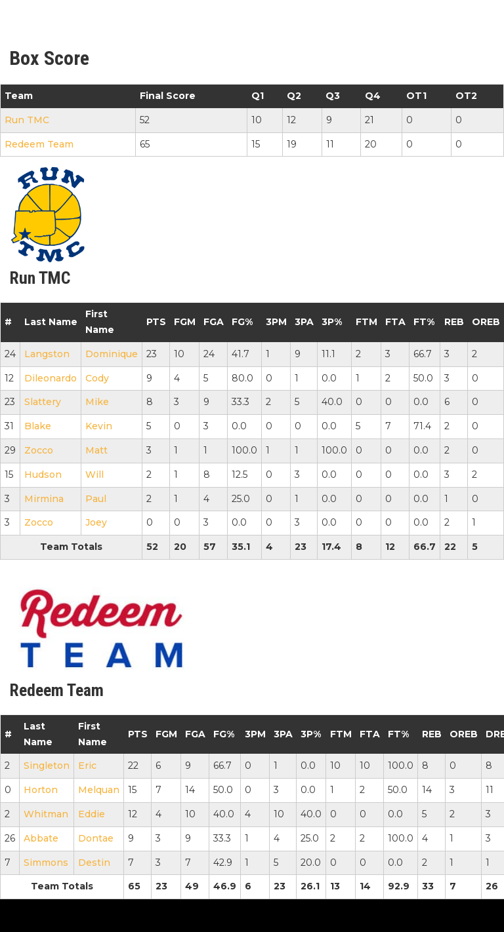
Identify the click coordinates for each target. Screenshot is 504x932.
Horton (41, 790)
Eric (87, 765)
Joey (96, 522)
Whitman (46, 814)
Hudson (43, 474)
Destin (94, 862)
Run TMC (27, 120)
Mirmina (44, 499)
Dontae (96, 838)
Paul (95, 499)
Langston (47, 354)
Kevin (98, 426)
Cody (97, 378)
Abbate (41, 838)
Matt (96, 450)
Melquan (98, 790)
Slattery (42, 402)
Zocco (38, 450)
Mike (97, 402)
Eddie (91, 814)
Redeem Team (39, 144)
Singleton (47, 765)
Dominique (111, 354)
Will (94, 474)
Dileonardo (50, 378)
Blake (37, 426)
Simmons (46, 862)
